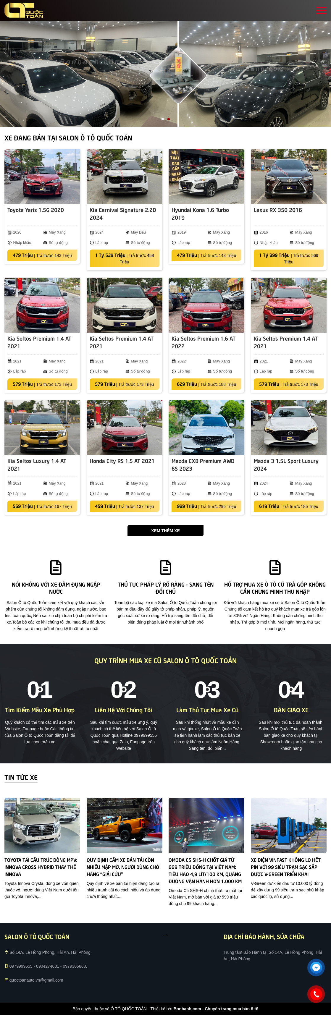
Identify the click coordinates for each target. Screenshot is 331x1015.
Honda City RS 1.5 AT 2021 (122, 460)
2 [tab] (169, 119)
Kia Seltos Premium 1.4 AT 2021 (39, 341)
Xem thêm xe (165, 530)
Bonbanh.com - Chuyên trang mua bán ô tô (215, 1008)
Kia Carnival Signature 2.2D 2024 (123, 213)
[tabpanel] (165, 74)
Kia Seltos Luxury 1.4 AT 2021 (36, 464)
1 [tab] (163, 119)
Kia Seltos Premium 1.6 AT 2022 (203, 341)
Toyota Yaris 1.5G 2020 (35, 209)
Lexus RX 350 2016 (278, 209)
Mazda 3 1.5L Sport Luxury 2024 (286, 464)
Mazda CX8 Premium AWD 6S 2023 (203, 464)
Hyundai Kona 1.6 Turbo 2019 (200, 213)
